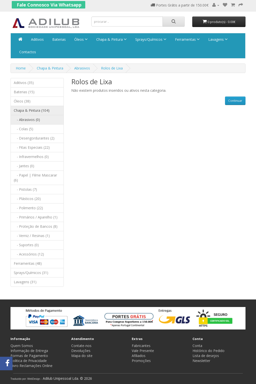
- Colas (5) (23, 128)
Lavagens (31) (25, 282)
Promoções (141, 360)
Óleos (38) (22, 101)
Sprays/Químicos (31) (31, 272)
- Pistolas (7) (25, 189)
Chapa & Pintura (111, 39)
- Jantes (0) (24, 166)
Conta (197, 345)
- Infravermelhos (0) (31, 156)
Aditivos (37, 39)
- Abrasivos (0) (27, 119)
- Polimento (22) (28, 208)
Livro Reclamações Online (31, 365)
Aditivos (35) (24, 82)
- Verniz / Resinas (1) (32, 235)
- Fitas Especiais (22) (32, 147)
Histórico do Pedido (208, 350)
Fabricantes (141, 345)
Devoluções (80, 350)
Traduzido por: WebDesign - (26, 379)
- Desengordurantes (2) (34, 138)
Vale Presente (143, 350)
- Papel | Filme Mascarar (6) (35, 177)
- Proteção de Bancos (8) (36, 226)
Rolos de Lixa (112, 68)
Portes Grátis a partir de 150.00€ (179, 5)
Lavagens (217, 39)
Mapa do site (81, 355)
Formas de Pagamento (29, 355)
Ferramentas (187, 39)
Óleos (80, 39)
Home (21, 68)
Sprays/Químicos (150, 39)
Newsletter (201, 360)
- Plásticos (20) (27, 198)
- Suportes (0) (26, 244)
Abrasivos (82, 68)
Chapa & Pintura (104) (32, 110)
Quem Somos (21, 345)
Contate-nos (81, 345)
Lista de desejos (205, 355)
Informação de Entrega (29, 350)
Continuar (235, 100)
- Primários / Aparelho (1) (36, 217)
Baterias (58, 39)
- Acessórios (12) (29, 254)
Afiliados (139, 355)
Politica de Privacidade (28, 360)
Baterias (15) (24, 92)
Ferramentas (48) (28, 263)
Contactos (27, 52)
